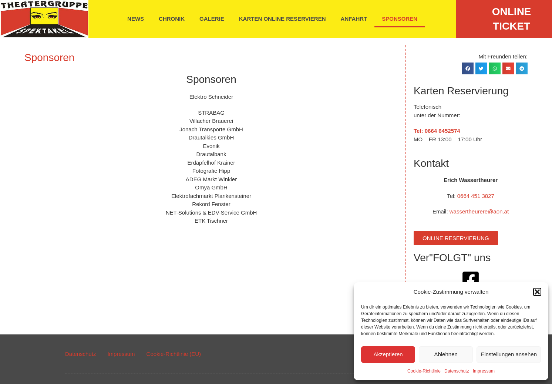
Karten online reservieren (282, 19)
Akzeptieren (388, 354)
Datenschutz (456, 371)
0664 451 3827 (475, 196)
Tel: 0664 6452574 (437, 131)
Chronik (172, 19)
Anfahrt (354, 19)
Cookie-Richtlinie (424, 371)
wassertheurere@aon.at (479, 211)
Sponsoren (399, 19)
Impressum (484, 371)
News (135, 19)
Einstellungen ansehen (509, 354)
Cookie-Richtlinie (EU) (174, 354)
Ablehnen (445, 354)
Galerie (211, 19)
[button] (537, 292)
